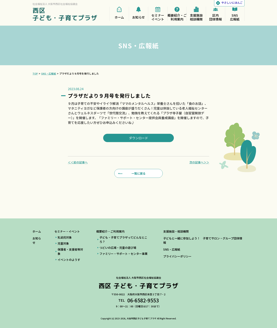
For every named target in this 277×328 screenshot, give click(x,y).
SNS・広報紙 (171, 249)
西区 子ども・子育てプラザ (65, 14)
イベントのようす (69, 259)
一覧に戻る (138, 173)
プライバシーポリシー (177, 256)
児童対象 (63, 243)
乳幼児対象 (65, 237)
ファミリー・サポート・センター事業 (123, 253)
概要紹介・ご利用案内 (110, 231)
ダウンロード (138, 138)
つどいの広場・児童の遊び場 (117, 247)
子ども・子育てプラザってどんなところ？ (123, 239)
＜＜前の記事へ (78, 162)
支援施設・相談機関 (176, 231)
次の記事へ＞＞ (199, 162)
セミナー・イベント (67, 231)
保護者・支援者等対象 (70, 251)
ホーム (37, 231)
